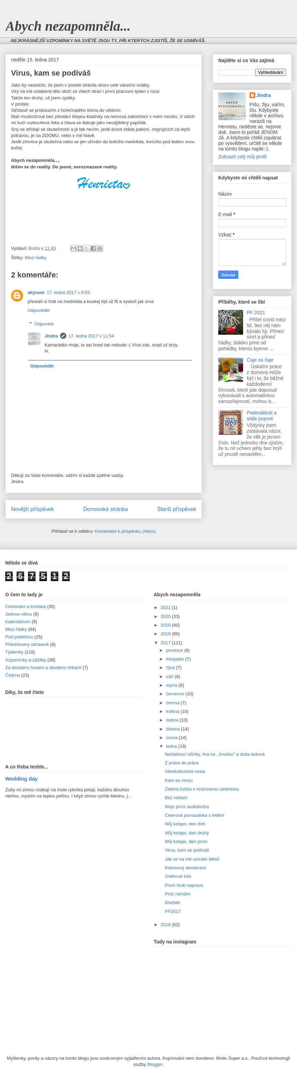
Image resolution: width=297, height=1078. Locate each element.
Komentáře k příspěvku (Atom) (125, 531)
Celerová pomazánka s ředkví (194, 815)
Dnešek (172, 902)
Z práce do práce (182, 762)
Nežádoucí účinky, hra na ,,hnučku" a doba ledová (214, 754)
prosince (175, 650)
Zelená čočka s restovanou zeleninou (202, 789)
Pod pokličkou (19, 636)
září (170, 676)
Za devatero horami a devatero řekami (43, 667)
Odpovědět (39, 310)
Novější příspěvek (32, 509)
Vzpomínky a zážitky (25, 660)
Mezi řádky (36, 257)
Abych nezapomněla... (68, 26)
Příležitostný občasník (27, 644)
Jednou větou (18, 614)
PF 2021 (256, 312)
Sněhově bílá (178, 876)
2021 (166, 607)
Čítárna (12, 675)
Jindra (51, 336)
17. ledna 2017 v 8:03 (68, 292)
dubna (173, 720)
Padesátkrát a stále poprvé (262, 415)
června (173, 702)
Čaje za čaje (260, 360)
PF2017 (173, 911)
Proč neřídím (177, 893)
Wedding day (21, 779)
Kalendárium (17, 621)
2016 (166, 924)
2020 (166, 616)
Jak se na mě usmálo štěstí (192, 859)
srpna (172, 685)
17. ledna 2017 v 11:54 (91, 336)
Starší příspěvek (176, 509)
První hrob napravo (184, 885)
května (173, 711)
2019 (166, 625)
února (172, 737)
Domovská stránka (105, 509)
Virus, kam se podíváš (187, 850)
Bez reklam (176, 797)
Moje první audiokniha (187, 806)
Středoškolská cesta (185, 771)
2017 (166, 642)
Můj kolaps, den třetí (185, 823)
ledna (172, 746)
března (173, 729)
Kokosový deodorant (185, 867)
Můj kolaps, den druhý (187, 832)
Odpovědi (44, 323)
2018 (166, 633)
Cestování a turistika (25, 606)
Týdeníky (14, 652)
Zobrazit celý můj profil (242, 156)
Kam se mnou (178, 780)
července (175, 693)
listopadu (175, 659)
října (171, 667)
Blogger (154, 1064)
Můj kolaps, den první (186, 841)
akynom (36, 292)
